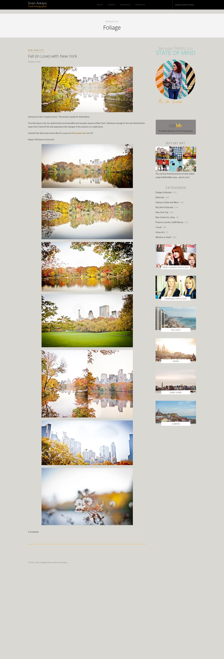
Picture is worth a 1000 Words (169, 222)
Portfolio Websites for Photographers (175, 127)
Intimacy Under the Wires (167, 202)
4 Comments (33, 532)
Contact (112, 5)
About (100, 5)
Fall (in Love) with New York (52, 56)
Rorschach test (79, 133)
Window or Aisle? (163, 237)
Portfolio (140, 5)
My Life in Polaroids (164, 207)
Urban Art (160, 232)
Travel (158, 227)
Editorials (125, 5)
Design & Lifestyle (164, 192)
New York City (36, 50)
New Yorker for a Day (165, 217)
